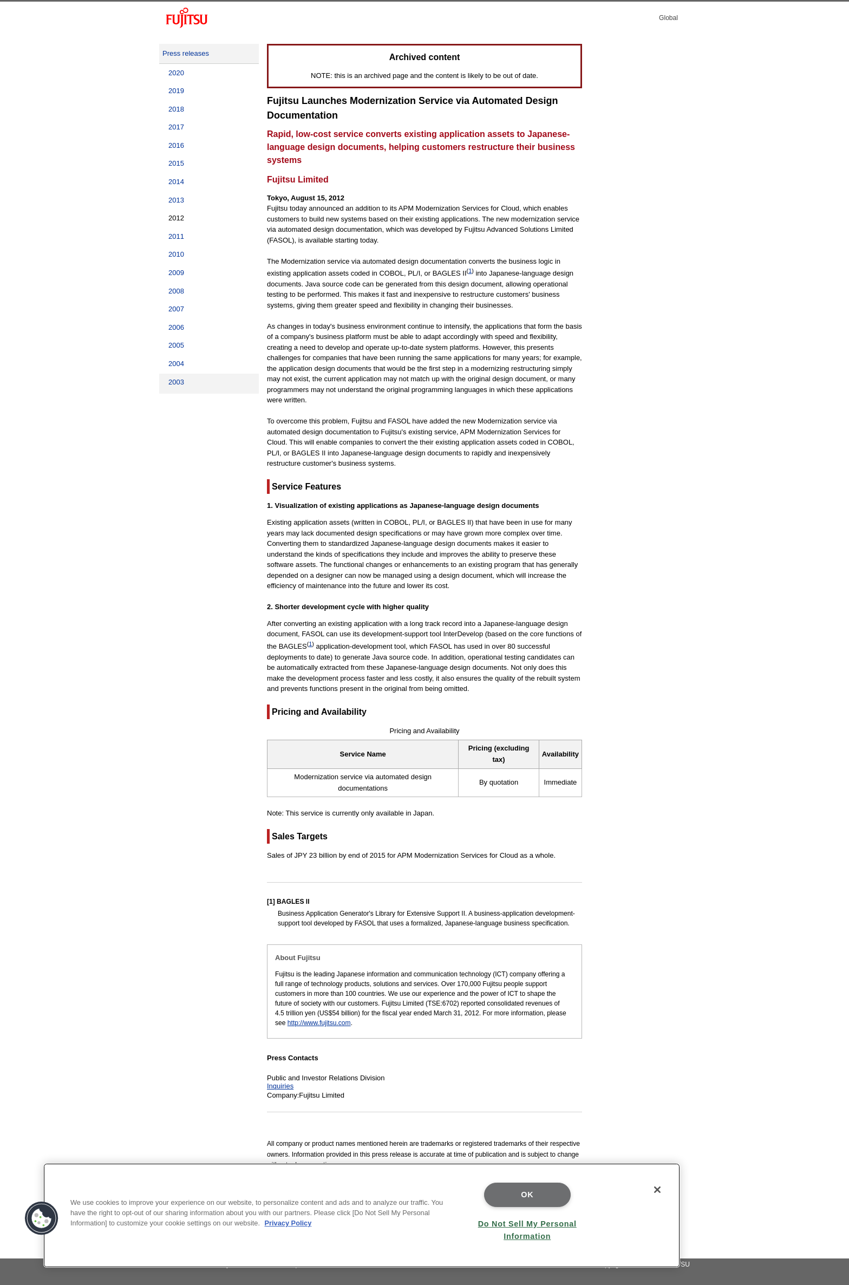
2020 (176, 73)
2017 (176, 127)
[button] (41, 1218)
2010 (176, 254)
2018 (176, 109)
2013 (176, 200)
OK (527, 1194)
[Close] (657, 1190)
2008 (176, 291)
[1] (271, 901)
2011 (176, 236)
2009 (176, 273)
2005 (176, 345)
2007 (176, 309)
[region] (361, 1215)
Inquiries (280, 1086)
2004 (176, 364)
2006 (176, 327)
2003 (176, 382)
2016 (176, 145)
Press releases (185, 53)
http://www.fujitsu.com (319, 1023)
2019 (176, 91)
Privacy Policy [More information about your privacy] (288, 1223)
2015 (176, 163)
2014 (176, 182)
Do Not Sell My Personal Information (527, 1230)
